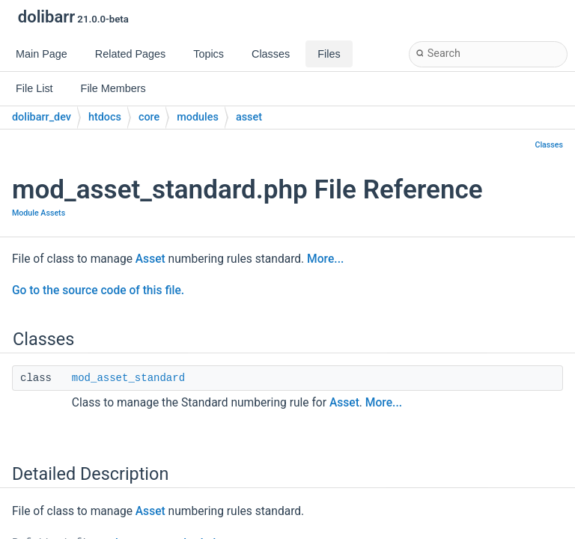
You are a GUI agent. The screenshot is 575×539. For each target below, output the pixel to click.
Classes (549, 145)
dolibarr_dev (41, 117)
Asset (150, 259)
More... (325, 259)
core (149, 117)
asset (249, 117)
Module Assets (38, 213)
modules (198, 117)
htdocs (104, 117)
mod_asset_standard (128, 378)
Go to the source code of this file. (98, 290)
